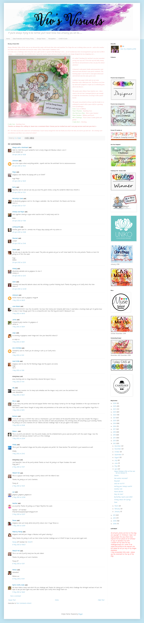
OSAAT (30, 542)
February (117, 509)
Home (8, 38)
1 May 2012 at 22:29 (18, 439)
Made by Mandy (17, 532)
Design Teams (41, 38)
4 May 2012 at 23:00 (18, 526)
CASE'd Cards (63, 38)
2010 (114, 518)
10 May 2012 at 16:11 (18, 579)
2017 (114, 429)
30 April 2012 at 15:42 (19, 166)
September (118, 455)
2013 (114, 441)
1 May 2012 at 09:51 (18, 342)
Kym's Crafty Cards (18, 585)
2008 (115, 524)
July (115, 460)
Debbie (14, 250)
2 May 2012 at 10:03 (18, 486)
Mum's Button (118, 492)
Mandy (14, 542)
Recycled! (117, 481)
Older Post (101, 600)
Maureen (15, 238)
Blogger (80, 614)
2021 (114, 418)
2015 (114, 435)
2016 (114, 432)
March (116, 506)
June (116, 463)
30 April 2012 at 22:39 (19, 289)
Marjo (14, 172)
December (117, 446)
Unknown (15, 161)
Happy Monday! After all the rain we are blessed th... (124, 472)
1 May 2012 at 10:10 (18, 355)
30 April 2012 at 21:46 (19, 244)
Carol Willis (15, 361)
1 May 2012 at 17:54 (18, 382)
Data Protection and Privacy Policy (23, 38)
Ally (13, 388)
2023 (114, 412)
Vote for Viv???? (119, 484)
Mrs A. (14, 401)
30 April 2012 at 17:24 (19, 192)
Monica (14, 570)
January (117, 512)
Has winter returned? (121, 478)
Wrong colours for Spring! (122, 500)
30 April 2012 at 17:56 (19, 221)
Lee (13, 492)
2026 (115, 403)
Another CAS (118, 489)
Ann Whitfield (16, 348)
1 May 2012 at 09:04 (18, 327)
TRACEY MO (16, 473)
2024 (114, 409)
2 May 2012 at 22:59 (18, 497)
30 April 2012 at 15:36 (19, 155)
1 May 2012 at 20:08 (18, 425)
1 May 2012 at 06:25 (18, 300)
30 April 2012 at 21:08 (19, 232)
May (116, 466)
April (116, 469)
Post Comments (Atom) (23, 603)
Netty (14, 187)
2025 (114, 406)
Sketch (116, 476)
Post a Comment (15, 596)
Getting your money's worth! (123, 486)
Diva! (115, 502)
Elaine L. (14, 431)
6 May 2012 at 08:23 (18, 545)
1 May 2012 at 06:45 (18, 314)
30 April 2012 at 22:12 (19, 276)
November (117, 449)
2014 (114, 438)
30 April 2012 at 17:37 (18, 206)
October (117, 452)
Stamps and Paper (18, 212)
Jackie (14, 320)
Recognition (52, 38)
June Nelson (16, 306)
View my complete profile (128, 49)
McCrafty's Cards (17, 199)
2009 (115, 521)
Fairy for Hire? (118, 494)
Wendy (14, 269)
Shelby (14, 445)
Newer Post (12, 600)
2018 (114, 426)
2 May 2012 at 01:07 (18, 467)
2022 (114, 415)
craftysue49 (16, 227)
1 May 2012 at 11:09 (18, 370)
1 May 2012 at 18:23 (18, 395)
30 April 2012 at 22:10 (19, 263)
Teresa (14, 521)
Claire (14, 282)
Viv (123, 46)
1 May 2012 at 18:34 (18, 410)
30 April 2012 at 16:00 (19, 181)
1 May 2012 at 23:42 (18, 454)
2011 (114, 515)
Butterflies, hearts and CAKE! (123, 497)
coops (14, 333)
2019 (114, 424)
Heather (14, 503)
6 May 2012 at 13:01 (18, 564)
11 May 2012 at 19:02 (18, 592)
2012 (114, 444)
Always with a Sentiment (20, 148)
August (116, 458)
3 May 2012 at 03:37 (18, 514)
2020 (114, 421)
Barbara (14, 416)
